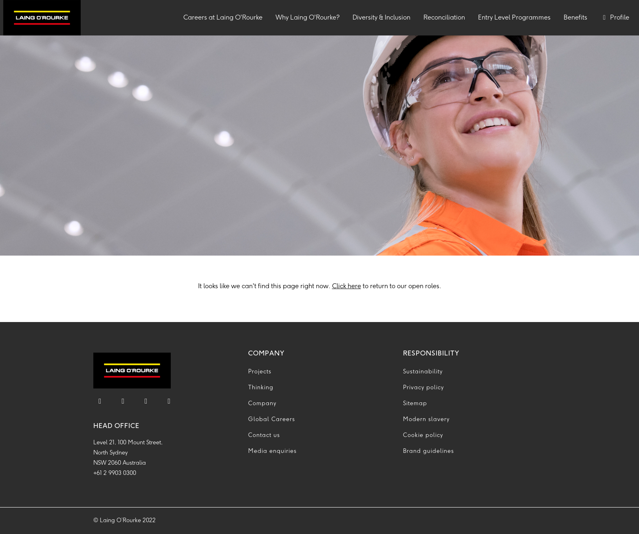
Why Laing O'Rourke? (307, 17)
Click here (346, 286)
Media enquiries (272, 451)
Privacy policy (423, 388)
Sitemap (415, 404)
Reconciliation (444, 17)
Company (262, 404)
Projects (259, 372)
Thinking (260, 388)
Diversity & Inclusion (381, 17)
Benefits (575, 17)
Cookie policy (423, 435)
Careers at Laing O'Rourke (226, 17)
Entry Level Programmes (514, 17)
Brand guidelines (428, 451)
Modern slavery (426, 420)
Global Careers (271, 420)
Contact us (264, 435)
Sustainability (423, 372)
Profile (614, 17)
